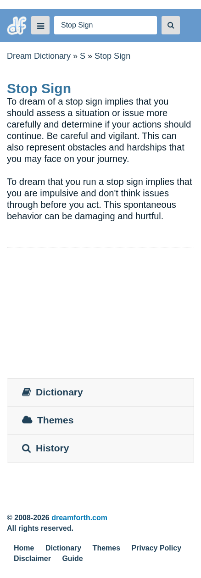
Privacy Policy (157, 548)
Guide (72, 558)
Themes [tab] (47, 420)
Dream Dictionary (39, 56)
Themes (106, 548)
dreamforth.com (79, 518)
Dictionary (63, 548)
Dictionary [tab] (52, 392)
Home (24, 548)
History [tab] (45, 448)
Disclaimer (32, 558)
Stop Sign (112, 56)
